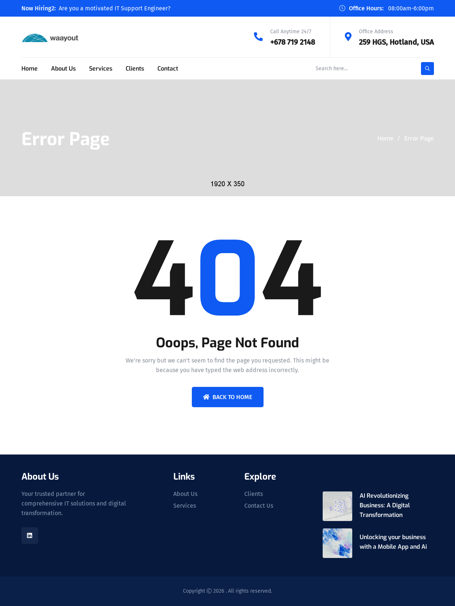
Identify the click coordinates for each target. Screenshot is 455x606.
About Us (63, 68)
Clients (135, 68)
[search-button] (427, 68)
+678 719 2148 (292, 42)
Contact (167, 68)
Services (100, 68)
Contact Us (258, 506)
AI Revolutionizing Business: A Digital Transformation (385, 505)
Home (29, 68)
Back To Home (227, 397)
